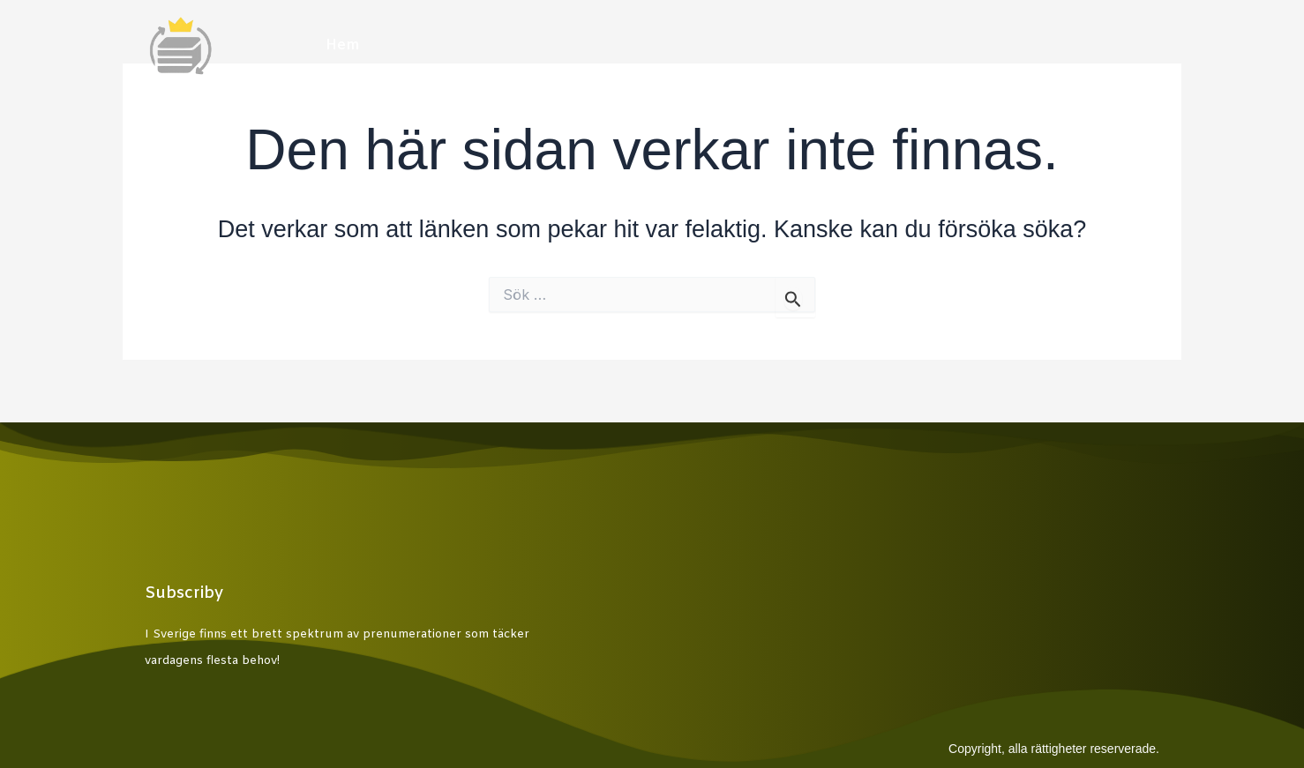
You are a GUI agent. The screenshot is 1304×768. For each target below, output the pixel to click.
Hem (342, 45)
